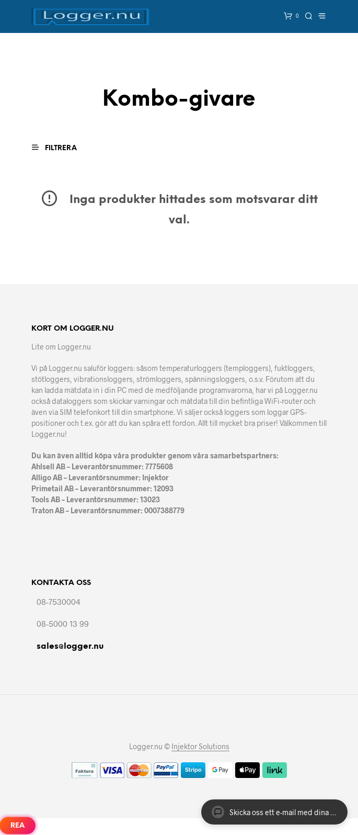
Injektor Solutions (200, 746)
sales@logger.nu (70, 646)
